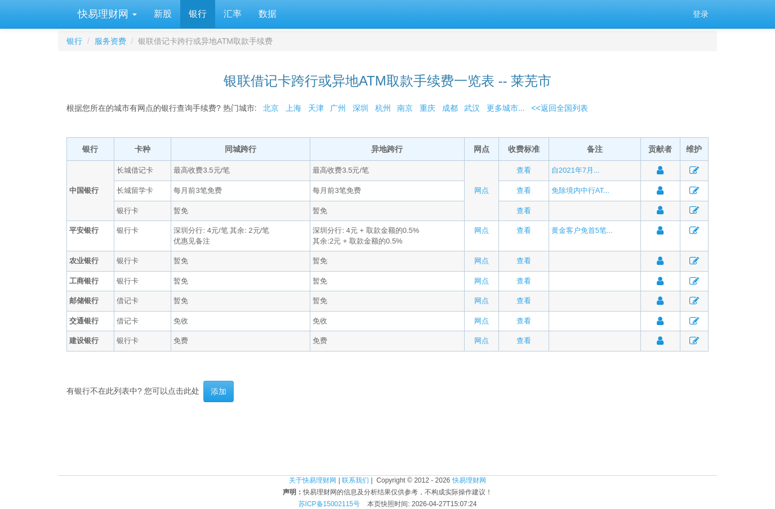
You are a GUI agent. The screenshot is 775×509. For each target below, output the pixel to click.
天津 (316, 107)
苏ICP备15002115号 (329, 504)
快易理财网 (106, 14)
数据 (268, 14)
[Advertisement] (387, 438)
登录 (701, 14)
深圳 (360, 107)
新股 (163, 14)
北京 (271, 107)
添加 (218, 391)
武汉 (472, 107)
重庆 (427, 107)
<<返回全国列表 (559, 107)
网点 (481, 190)
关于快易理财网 (312, 480)
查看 (523, 170)
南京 (405, 107)
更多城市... (503, 107)
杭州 (383, 107)
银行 (198, 14)
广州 (338, 107)
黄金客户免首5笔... (582, 230)
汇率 (233, 14)
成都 (450, 107)
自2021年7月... (575, 170)
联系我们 (355, 480)
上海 (293, 107)
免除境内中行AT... (580, 190)
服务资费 (110, 41)
